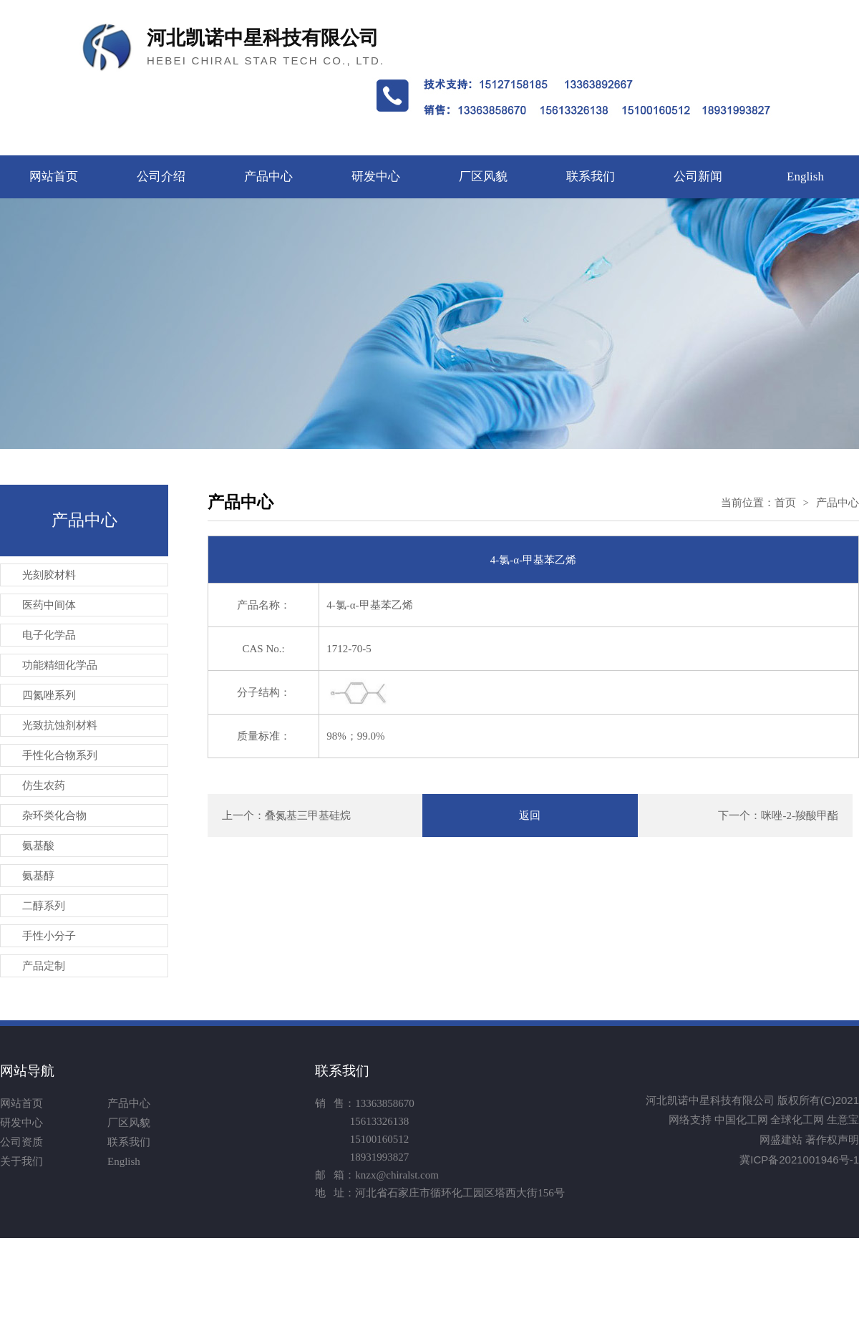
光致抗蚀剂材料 (59, 725)
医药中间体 (49, 605)
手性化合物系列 (59, 755)
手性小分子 (49, 936)
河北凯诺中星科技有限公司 (710, 1100)
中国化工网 (741, 1119)
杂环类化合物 (54, 815)
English (805, 176)
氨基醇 (38, 875)
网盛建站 (780, 1139)
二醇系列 (43, 905)
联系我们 (590, 176)
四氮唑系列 (49, 695)
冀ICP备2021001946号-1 (799, 1159)
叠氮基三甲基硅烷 (308, 815)
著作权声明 (832, 1139)
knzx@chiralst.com (397, 1175)
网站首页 (53, 176)
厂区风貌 (483, 176)
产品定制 (43, 966)
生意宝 (843, 1119)
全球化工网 (797, 1119)
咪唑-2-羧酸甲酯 (799, 815)
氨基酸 (38, 845)
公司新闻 (698, 176)
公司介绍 (161, 176)
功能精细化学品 (59, 665)
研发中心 (375, 176)
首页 (785, 502)
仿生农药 (43, 785)
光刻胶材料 (49, 575)
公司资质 (21, 1142)
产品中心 (268, 176)
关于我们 (21, 1161)
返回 (529, 815)
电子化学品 (49, 635)
